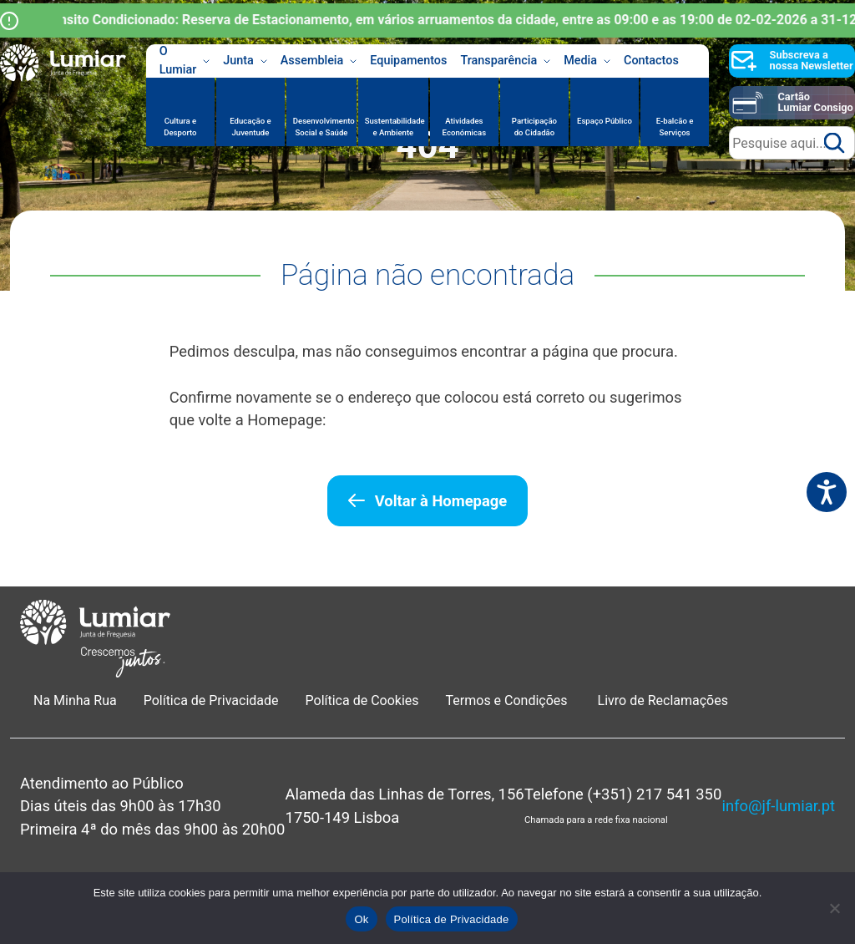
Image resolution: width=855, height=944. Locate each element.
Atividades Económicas (465, 126)
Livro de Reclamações (663, 700)
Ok (361, 919)
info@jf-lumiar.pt (778, 806)
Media (587, 61)
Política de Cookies (362, 700)
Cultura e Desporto (180, 126)
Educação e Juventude (250, 126)
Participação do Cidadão (534, 126)
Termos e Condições (508, 700)
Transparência (505, 61)
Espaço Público (604, 120)
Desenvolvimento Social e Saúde (324, 126)
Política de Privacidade (211, 700)
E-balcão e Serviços (675, 126)
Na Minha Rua (75, 700)
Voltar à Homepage (441, 501)
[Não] (834, 908)
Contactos (651, 60)
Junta (245, 61)
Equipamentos (408, 60)
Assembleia (319, 61)
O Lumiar (184, 61)
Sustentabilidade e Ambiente (395, 126)
